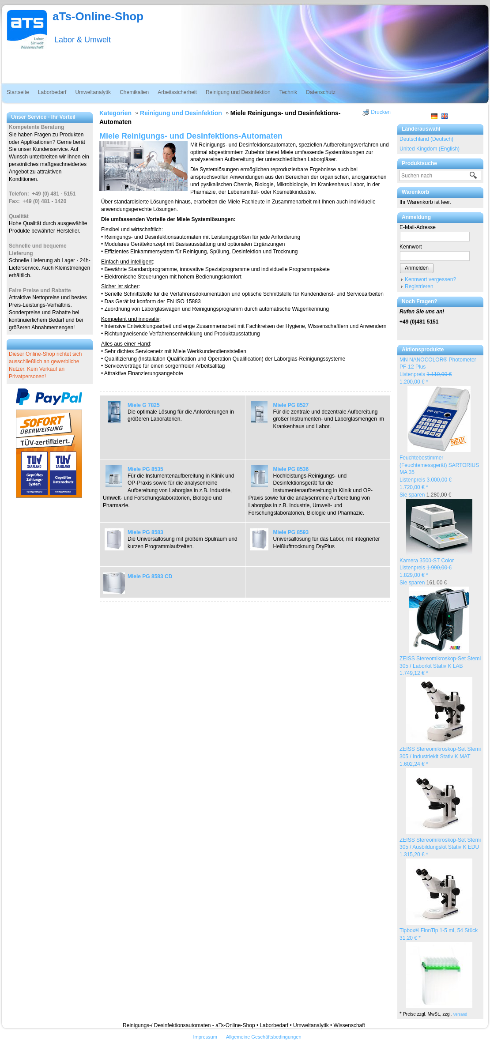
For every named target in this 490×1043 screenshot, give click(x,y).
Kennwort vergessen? (430, 279)
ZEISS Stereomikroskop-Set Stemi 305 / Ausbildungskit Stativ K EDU (440, 847)
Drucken (381, 112)
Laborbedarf (52, 92)
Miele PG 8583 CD (150, 576)
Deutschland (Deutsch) (426, 139)
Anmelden (417, 268)
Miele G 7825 (144, 405)
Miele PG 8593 (291, 532)
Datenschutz (320, 92)
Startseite (18, 92)
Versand (460, 1014)
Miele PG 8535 (145, 469)
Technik (288, 92)
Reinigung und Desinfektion (238, 92)
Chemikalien (134, 92)
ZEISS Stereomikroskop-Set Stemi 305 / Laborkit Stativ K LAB (440, 666)
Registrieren (419, 286)
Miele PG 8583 (145, 532)
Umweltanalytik (93, 92)
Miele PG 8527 (291, 405)
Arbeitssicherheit (177, 92)
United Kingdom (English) (430, 149)
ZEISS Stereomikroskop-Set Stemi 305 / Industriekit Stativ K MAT (440, 756)
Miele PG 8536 (291, 469)
